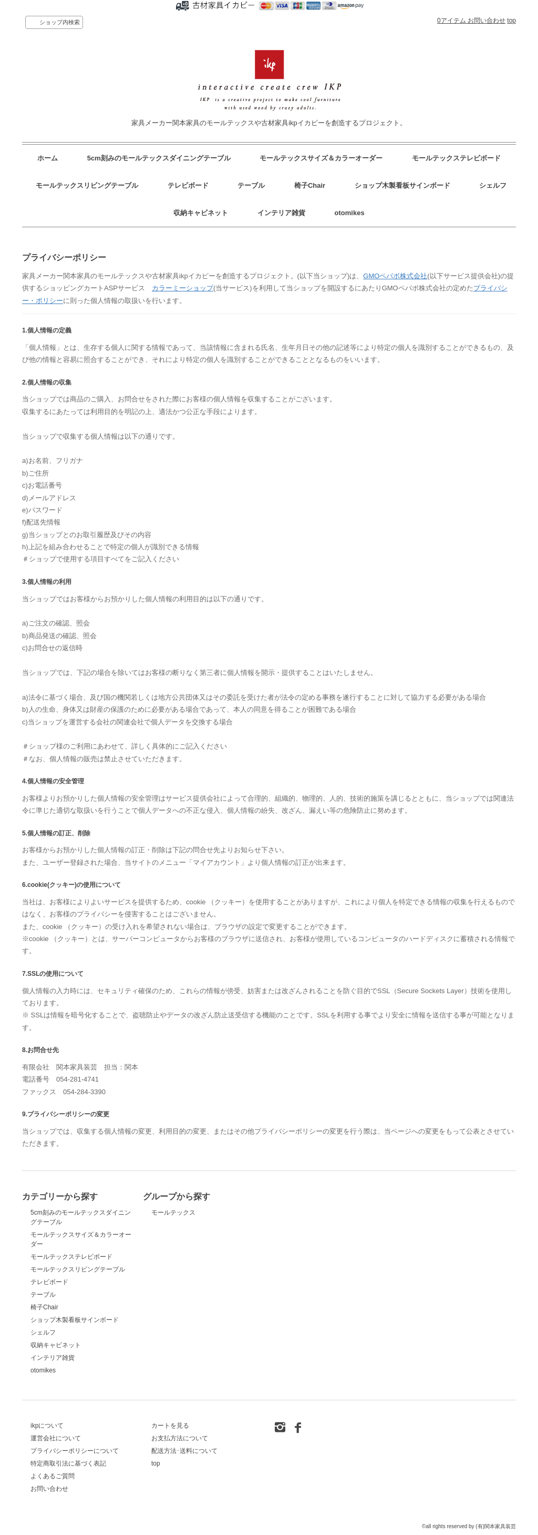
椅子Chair (309, 185)
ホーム (47, 158)
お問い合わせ (486, 20)
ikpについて (47, 1425)
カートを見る (170, 1425)
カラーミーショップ (182, 288)
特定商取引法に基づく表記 (68, 1463)
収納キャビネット (200, 213)
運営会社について (55, 1438)
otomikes (350, 213)
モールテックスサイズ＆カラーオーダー (321, 158)
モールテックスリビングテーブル (87, 185)
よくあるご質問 (52, 1476)
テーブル (251, 185)
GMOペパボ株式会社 (395, 276)
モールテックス (173, 1212)
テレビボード (188, 185)
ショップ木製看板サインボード (402, 185)
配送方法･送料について (184, 1451)
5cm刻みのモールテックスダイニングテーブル (159, 158)
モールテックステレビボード (456, 158)
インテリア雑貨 (281, 213)
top (511, 20)
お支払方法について (179, 1438)
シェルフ (492, 185)
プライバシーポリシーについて (74, 1451)
